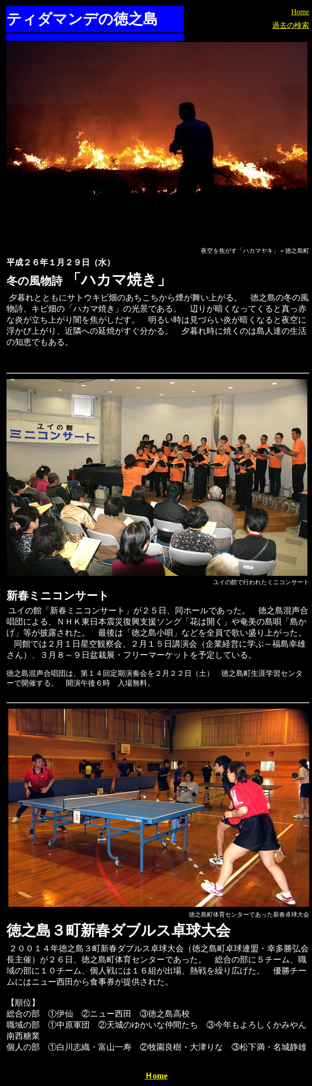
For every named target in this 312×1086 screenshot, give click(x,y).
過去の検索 (290, 25)
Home (300, 12)
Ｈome (156, 1075)
